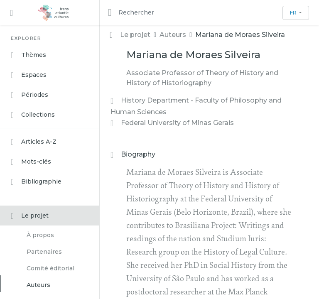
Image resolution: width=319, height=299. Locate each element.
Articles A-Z (33, 142)
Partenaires (44, 251)
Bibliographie (36, 182)
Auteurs (38, 285)
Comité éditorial (50, 268)
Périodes (29, 95)
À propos (40, 235)
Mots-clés (31, 162)
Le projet (30, 216)
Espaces (29, 75)
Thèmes (28, 55)
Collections (33, 115)
